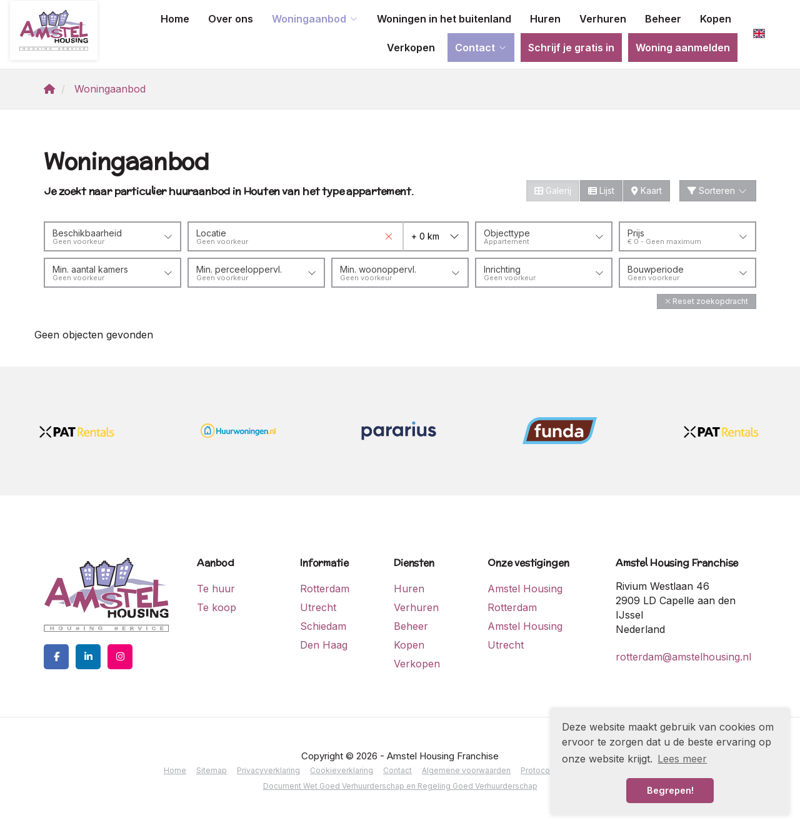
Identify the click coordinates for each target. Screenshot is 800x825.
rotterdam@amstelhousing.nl (683, 656)
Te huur (216, 588)
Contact (481, 47)
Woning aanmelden (683, 47)
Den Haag (324, 645)
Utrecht (318, 607)
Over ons (230, 19)
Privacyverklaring (268, 770)
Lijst (601, 190)
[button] (706, 301)
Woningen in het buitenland (444, 19)
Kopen (715, 19)
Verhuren (602, 19)
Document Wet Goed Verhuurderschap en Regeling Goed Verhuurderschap (400, 786)
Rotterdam (324, 588)
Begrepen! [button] (670, 790)
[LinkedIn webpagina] (88, 656)
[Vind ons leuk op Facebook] (56, 656)
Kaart (646, 190)
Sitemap (211, 770)
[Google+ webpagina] (120, 656)
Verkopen (411, 47)
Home (175, 19)
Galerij (552, 190)
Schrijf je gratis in (571, 47)
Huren (545, 19)
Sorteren (718, 190)
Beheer (663, 19)
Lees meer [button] (682, 758)
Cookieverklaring (341, 770)
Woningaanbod (315, 19)
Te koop (216, 607)
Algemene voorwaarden (466, 770)
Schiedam (323, 626)
